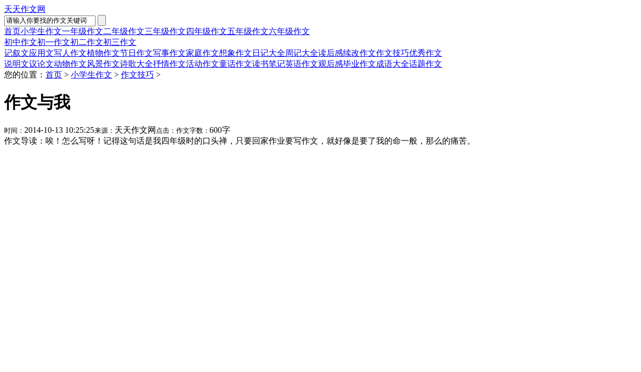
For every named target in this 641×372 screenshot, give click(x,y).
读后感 (330, 53)
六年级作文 (289, 31)
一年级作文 (82, 31)
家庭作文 (202, 53)
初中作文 (20, 42)
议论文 (41, 63)
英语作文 (301, 63)
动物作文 (70, 63)
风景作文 (103, 63)
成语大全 (392, 63)
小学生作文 (41, 31)
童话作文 (235, 63)
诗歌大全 (136, 63)
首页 (12, 31)
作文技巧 (392, 53)
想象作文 (235, 53)
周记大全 (301, 53)
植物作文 (103, 53)
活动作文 (202, 63)
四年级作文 (206, 31)
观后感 (330, 63)
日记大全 (268, 53)
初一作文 (53, 42)
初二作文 (86, 42)
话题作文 (425, 63)
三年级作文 (165, 31)
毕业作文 (359, 63)
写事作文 (169, 53)
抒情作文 (169, 63)
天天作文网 (24, 9)
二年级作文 (124, 31)
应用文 (41, 53)
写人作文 (70, 53)
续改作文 (359, 53)
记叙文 (16, 53)
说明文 (16, 63)
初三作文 (119, 42)
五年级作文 (248, 31)
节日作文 (136, 53)
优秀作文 (425, 53)
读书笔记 (268, 63)
